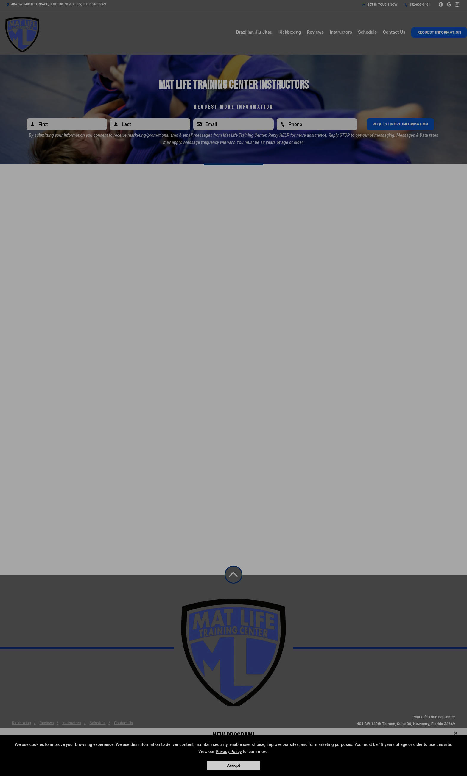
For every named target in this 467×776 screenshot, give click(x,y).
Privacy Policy (229, 751)
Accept (233, 765)
